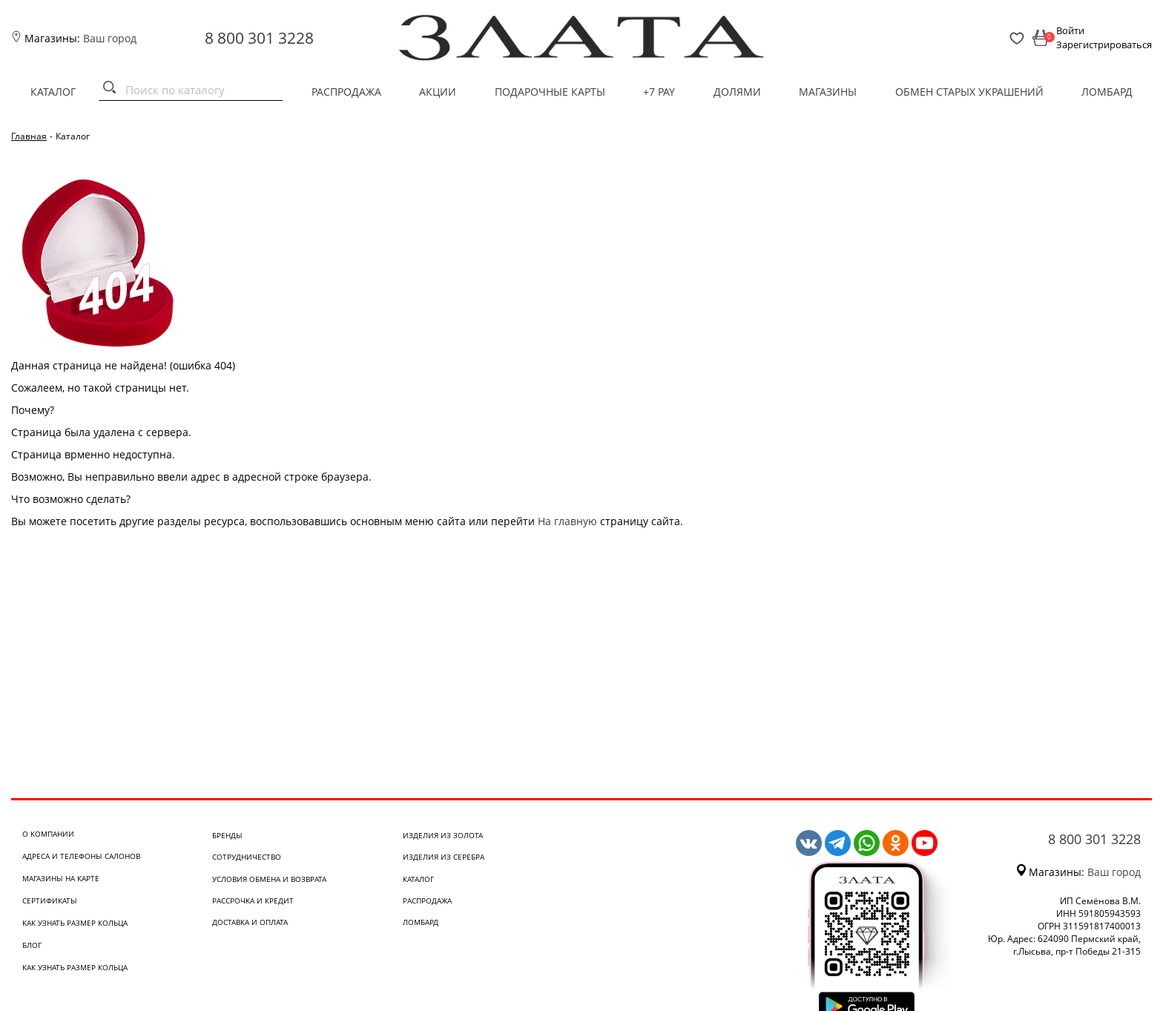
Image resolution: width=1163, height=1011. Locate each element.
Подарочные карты (550, 92)
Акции (437, 92)
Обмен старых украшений (969, 92)
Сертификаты (49, 900)
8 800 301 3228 (259, 37)
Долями (737, 92)
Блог (32, 945)
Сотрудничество (246, 857)
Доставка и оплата (250, 922)
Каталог (53, 92)
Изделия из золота (443, 835)
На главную (567, 521)
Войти (1070, 30)
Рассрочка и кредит (253, 900)
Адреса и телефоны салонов (81, 856)
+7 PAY (659, 92)
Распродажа (346, 92)
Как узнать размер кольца (75, 923)
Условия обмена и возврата (269, 879)
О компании (48, 834)
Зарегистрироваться (1104, 44)
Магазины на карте (60, 878)
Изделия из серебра (443, 857)
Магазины (828, 92)
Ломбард (1107, 92)
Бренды (227, 835)
